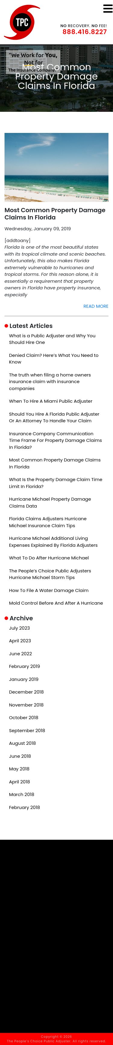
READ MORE (95, 306)
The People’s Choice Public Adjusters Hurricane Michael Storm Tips (50, 574)
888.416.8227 (85, 31)
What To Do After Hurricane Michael (49, 558)
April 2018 (19, 782)
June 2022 (20, 653)
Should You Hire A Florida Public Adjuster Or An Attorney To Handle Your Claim (54, 417)
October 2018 (23, 717)
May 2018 (19, 769)
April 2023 (20, 640)
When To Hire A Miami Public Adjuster (51, 401)
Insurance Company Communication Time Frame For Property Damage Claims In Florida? (55, 440)
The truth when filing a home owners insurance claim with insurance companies (50, 382)
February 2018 (24, 807)
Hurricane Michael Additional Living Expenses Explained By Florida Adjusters (53, 541)
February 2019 (24, 666)
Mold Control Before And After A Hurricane (56, 603)
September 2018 (27, 730)
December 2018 (26, 692)
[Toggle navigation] (108, 8)
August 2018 (22, 743)
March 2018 (21, 794)
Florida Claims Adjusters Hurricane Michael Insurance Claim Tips (47, 522)
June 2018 (20, 756)
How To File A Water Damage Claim (49, 590)
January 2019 (24, 679)
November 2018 (26, 705)
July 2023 (19, 628)
